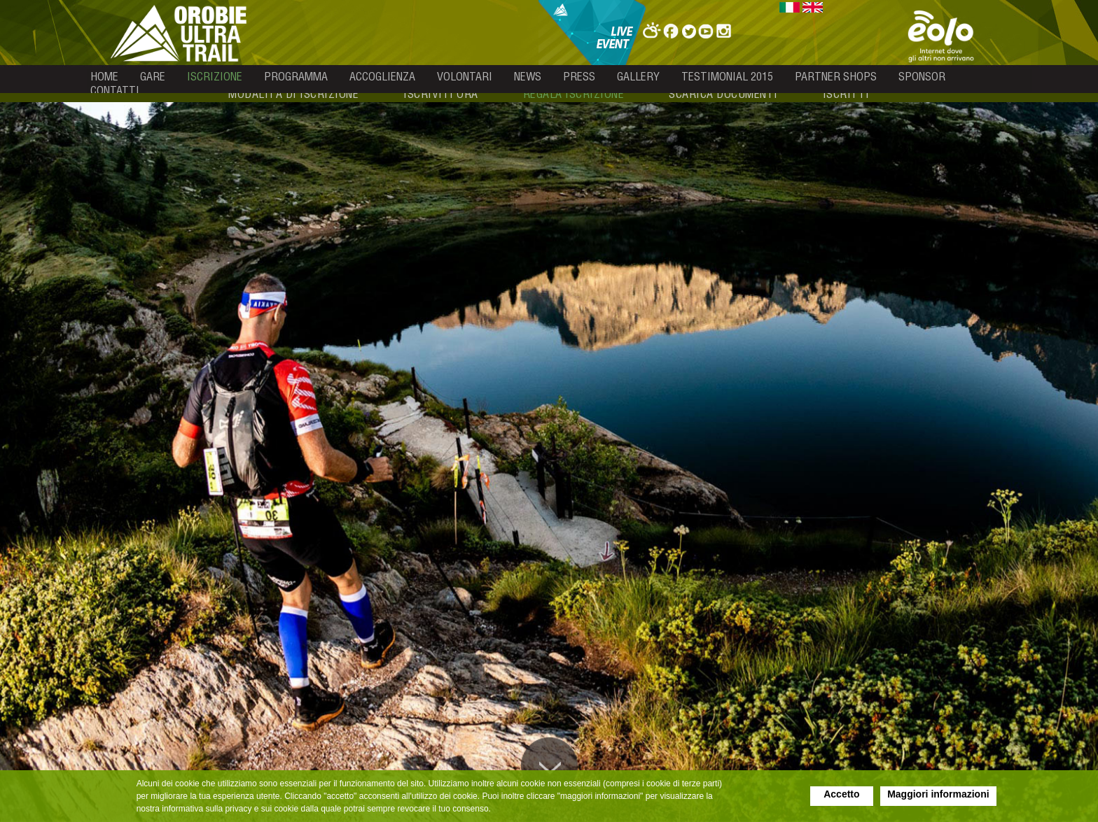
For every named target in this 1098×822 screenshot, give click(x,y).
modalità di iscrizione (293, 94)
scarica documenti (723, 94)
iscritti (846, 94)
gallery (638, 76)
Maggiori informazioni (938, 794)
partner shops (836, 76)
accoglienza (382, 76)
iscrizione (214, 76)
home (104, 76)
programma (296, 76)
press (579, 76)
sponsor (921, 76)
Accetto (841, 794)
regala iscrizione (574, 94)
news (527, 76)
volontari (464, 76)
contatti (114, 90)
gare (152, 76)
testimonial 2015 (727, 76)
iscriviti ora (440, 94)
